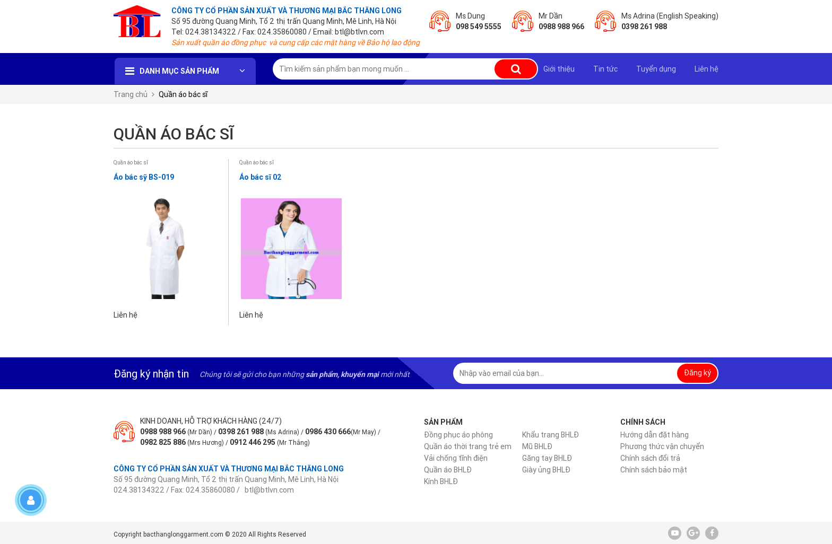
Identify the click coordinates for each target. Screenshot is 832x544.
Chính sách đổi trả (650, 458)
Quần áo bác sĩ (131, 162)
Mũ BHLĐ (537, 446)
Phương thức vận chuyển (662, 446)
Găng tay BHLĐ (547, 458)
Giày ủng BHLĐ (546, 470)
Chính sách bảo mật (653, 470)
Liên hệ (706, 69)
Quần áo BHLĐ (448, 470)
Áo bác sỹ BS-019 (144, 177)
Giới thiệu (559, 69)
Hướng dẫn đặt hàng (654, 435)
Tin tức (605, 69)
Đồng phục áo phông (458, 435)
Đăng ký (697, 373)
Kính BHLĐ (441, 481)
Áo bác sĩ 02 (260, 177)
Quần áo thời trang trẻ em (468, 446)
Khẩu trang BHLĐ (550, 435)
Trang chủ (131, 94)
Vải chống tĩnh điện (456, 458)
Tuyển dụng (656, 69)
